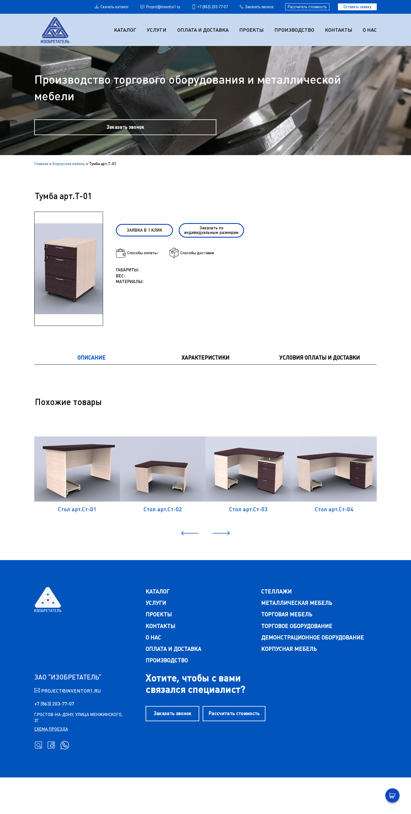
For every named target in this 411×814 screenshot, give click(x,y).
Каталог (127, 30)
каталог (155, 623)
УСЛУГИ (158, 30)
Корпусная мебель (68, 170)
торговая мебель (286, 647)
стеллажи (275, 623)
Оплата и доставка (204, 30)
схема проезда (51, 763)
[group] (69, 280)
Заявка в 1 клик (148, 240)
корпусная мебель (288, 682)
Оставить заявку (357, 7)
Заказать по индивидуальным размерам (213, 240)
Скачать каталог (111, 7)
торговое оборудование (296, 658)
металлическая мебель (296, 635)
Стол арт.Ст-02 (163, 536)
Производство (295, 30)
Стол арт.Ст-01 (77, 536)
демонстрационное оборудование (312, 670)
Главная (41, 170)
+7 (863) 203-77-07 (210, 7)
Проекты (252, 30)
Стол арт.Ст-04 (334, 536)
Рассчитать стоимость (307, 7)
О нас (370, 30)
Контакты (338, 30)
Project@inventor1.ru (160, 7)
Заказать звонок (256, 7)
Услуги (153, 635)
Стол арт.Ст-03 (248, 536)
